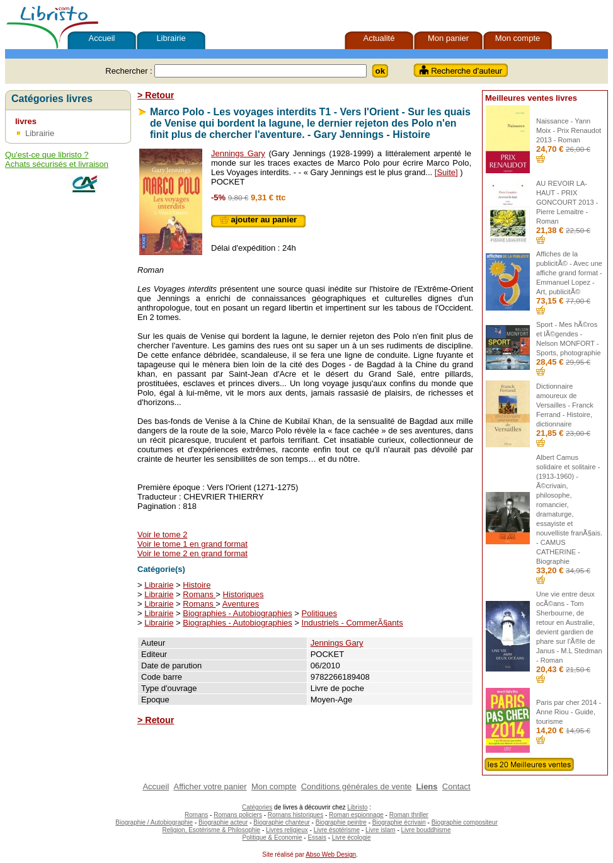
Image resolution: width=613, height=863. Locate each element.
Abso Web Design (331, 854)
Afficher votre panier (210, 786)
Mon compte (518, 38)
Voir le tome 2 (162, 534)
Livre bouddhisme (426, 829)
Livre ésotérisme (337, 829)
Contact (456, 786)
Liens (427, 786)
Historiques (243, 594)
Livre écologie (351, 837)
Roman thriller (408, 814)
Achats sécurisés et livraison (56, 164)
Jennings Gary (238, 153)
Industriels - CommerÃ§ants (352, 622)
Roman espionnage (356, 814)
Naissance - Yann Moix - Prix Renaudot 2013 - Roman (568, 130)
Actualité (379, 38)
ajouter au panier (258, 219)
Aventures (240, 604)
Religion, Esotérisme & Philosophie (212, 829)
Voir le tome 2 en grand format (192, 553)
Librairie (170, 38)
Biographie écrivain (399, 822)
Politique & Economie (272, 837)
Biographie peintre (341, 822)
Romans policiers (238, 814)
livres (26, 121)
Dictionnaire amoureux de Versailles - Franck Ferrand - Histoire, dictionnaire (564, 405)
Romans (199, 594)
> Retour (155, 95)
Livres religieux (287, 829)
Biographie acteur (223, 822)
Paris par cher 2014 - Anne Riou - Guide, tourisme (568, 712)
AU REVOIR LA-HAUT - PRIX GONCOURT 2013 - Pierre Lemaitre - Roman (567, 202)
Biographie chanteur (281, 822)
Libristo (357, 807)
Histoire (196, 585)
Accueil (102, 38)
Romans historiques (295, 814)
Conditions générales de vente (356, 786)
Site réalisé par (282, 854)
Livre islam (380, 829)
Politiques (319, 613)
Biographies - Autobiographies (237, 613)
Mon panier (448, 38)
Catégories (257, 807)
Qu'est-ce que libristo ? (47, 154)
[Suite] (446, 172)
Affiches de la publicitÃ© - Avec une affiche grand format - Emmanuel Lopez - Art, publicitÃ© (569, 272)
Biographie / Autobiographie (154, 822)
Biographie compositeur (465, 822)
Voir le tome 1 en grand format (192, 544)
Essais (316, 837)
